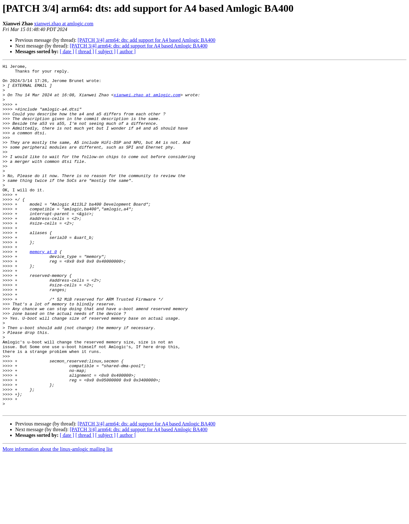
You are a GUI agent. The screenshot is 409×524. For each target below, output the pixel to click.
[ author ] (126, 51)
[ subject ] (105, 51)
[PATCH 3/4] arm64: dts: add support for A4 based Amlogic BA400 (146, 40)
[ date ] (67, 51)
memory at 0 (43, 289)
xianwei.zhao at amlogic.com (63, 23)
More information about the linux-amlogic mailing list (58, 518)
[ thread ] (84, 51)
